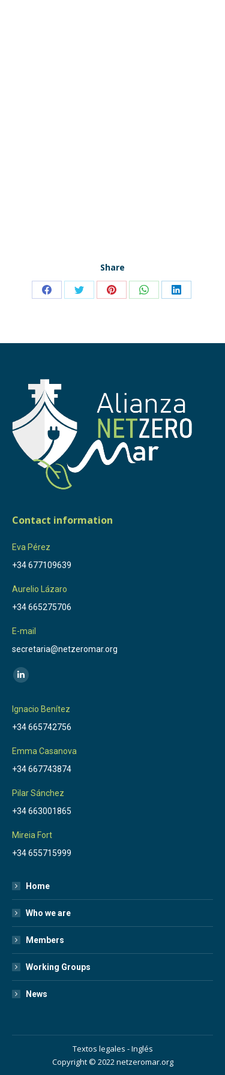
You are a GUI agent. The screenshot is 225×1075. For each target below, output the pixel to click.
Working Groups (58, 967)
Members (45, 940)
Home (38, 886)
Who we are (48, 913)
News (36, 994)
